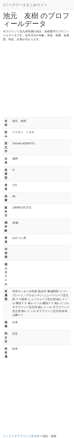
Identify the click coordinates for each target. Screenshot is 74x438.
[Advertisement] (37, 80)
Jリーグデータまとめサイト (25, 5)
